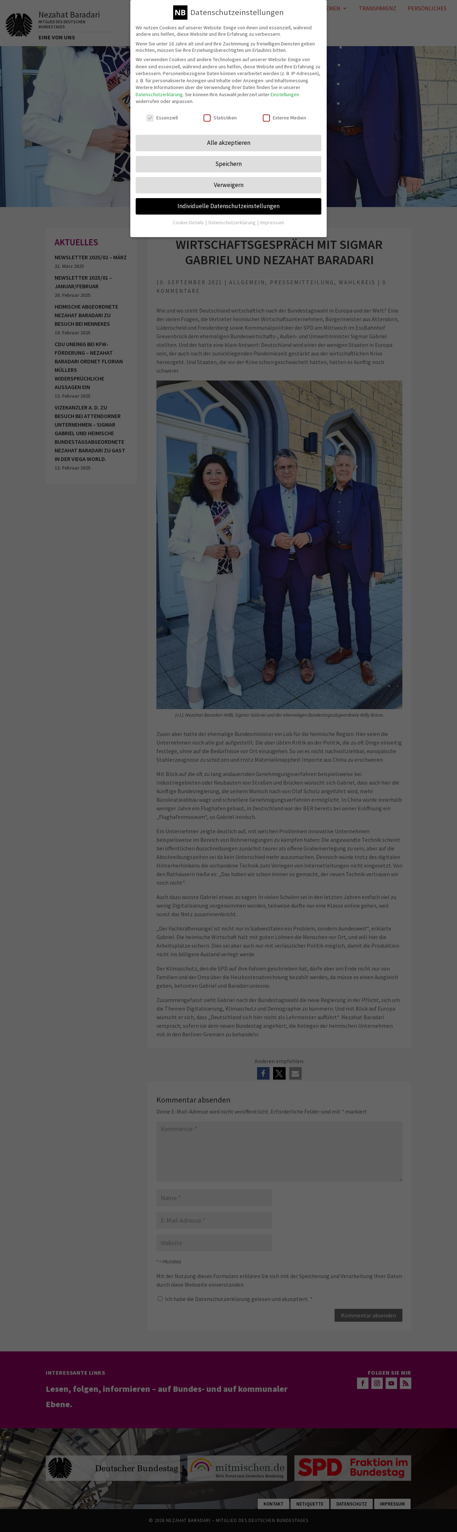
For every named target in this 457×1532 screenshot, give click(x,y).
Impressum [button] (272, 222)
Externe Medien (284, 117)
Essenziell (162, 117)
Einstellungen (285, 94)
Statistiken (220, 117)
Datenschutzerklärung (159, 94)
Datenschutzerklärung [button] (233, 222)
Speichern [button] (228, 164)
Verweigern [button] (228, 185)
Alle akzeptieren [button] (228, 143)
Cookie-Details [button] (189, 222)
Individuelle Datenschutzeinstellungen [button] (228, 206)
